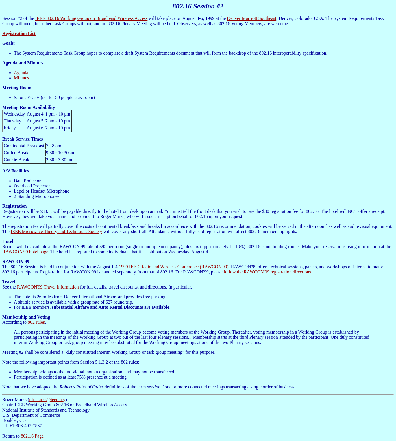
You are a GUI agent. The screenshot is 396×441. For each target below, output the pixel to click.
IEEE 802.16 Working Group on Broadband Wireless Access (91, 18)
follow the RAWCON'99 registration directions (267, 271)
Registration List (19, 33)
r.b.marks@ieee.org (47, 399)
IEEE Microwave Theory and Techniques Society (56, 231)
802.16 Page (32, 435)
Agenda (21, 72)
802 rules (36, 322)
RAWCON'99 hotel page (25, 251)
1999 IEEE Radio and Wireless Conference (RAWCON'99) (174, 266)
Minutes (21, 77)
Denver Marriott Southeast (251, 18)
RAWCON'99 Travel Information (48, 286)
